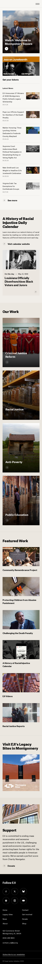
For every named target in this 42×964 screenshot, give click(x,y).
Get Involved (27, 914)
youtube (23, 900)
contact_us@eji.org (10, 942)
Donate (11, 865)
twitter (14, 891)
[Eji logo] (4, 4)
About (5, 923)
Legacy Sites (8, 914)
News (5, 919)
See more (12, 200)
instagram (6, 900)
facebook (6, 891)
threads (14, 900)
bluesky (23, 891)
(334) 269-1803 (9, 938)
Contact (25, 910)
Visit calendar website (19, 243)
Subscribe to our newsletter (14, 954)
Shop (24, 923)
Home (5, 910)
